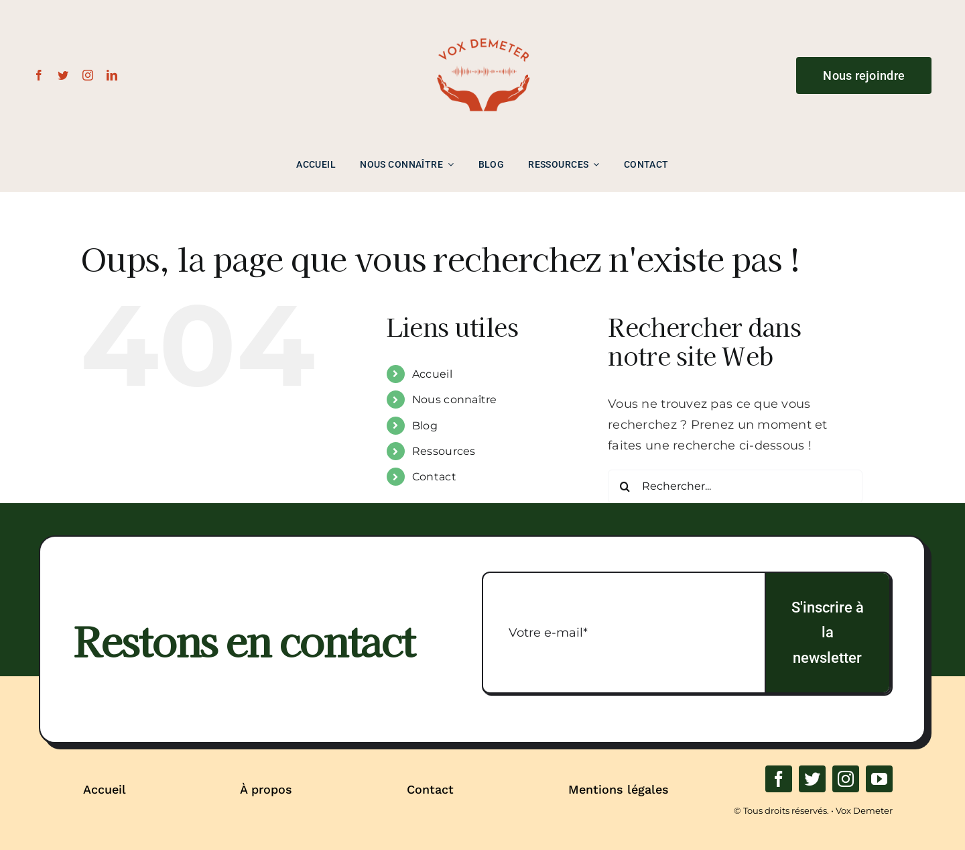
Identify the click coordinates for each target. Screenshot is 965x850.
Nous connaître (454, 399)
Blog (425, 425)
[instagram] (87, 75)
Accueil (432, 374)
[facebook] (39, 75)
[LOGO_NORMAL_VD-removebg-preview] (482, 14)
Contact (434, 476)
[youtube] (879, 778)
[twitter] (63, 75)
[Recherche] (624, 486)
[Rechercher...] (735, 486)
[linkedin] (112, 75)
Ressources (444, 451)
